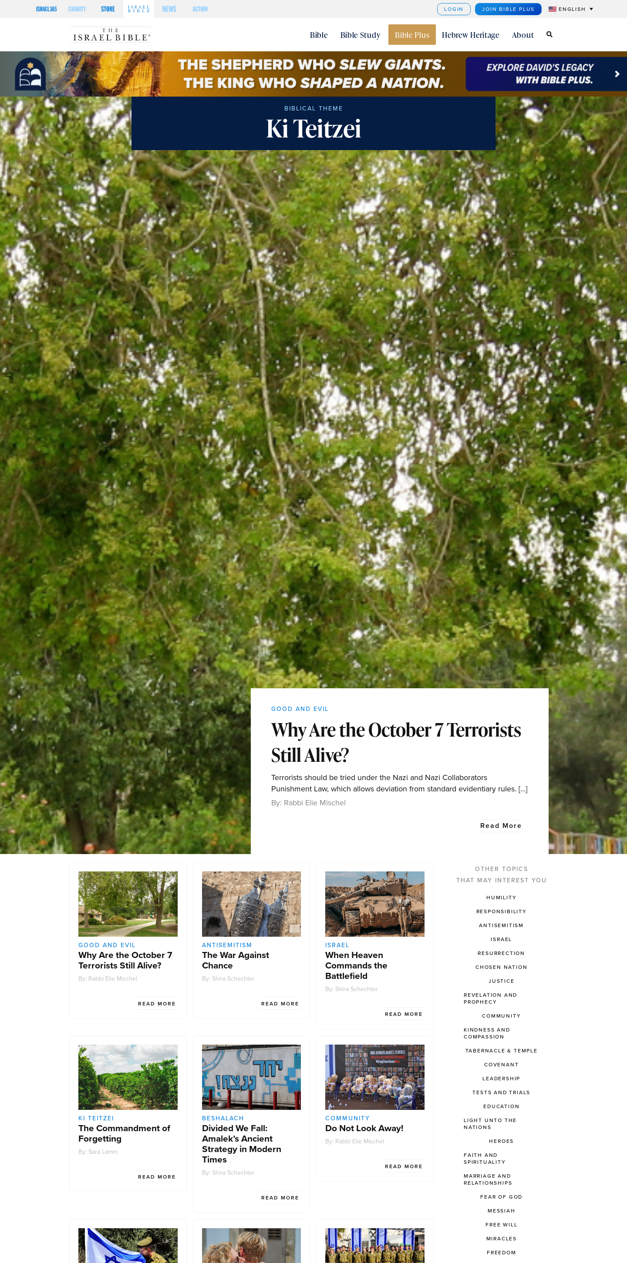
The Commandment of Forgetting (124, 1133)
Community (347, 1118)
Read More (501, 826)
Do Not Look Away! (364, 1128)
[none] (566, 9)
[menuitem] (571, 9)
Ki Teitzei (96, 1118)
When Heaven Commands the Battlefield (356, 965)
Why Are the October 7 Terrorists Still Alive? (396, 742)
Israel (337, 945)
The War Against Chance (235, 960)
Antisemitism (227, 945)
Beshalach (223, 1118)
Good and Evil (300, 709)
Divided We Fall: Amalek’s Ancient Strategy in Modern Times (241, 1143)
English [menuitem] (572, 9)
